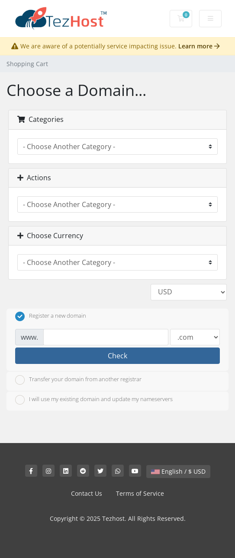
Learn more (199, 46)
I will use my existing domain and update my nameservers (94, 400)
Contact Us (86, 493)
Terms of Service (140, 493)
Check (117, 355)
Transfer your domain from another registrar (78, 380)
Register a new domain (50, 316)
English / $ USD (178, 471)
